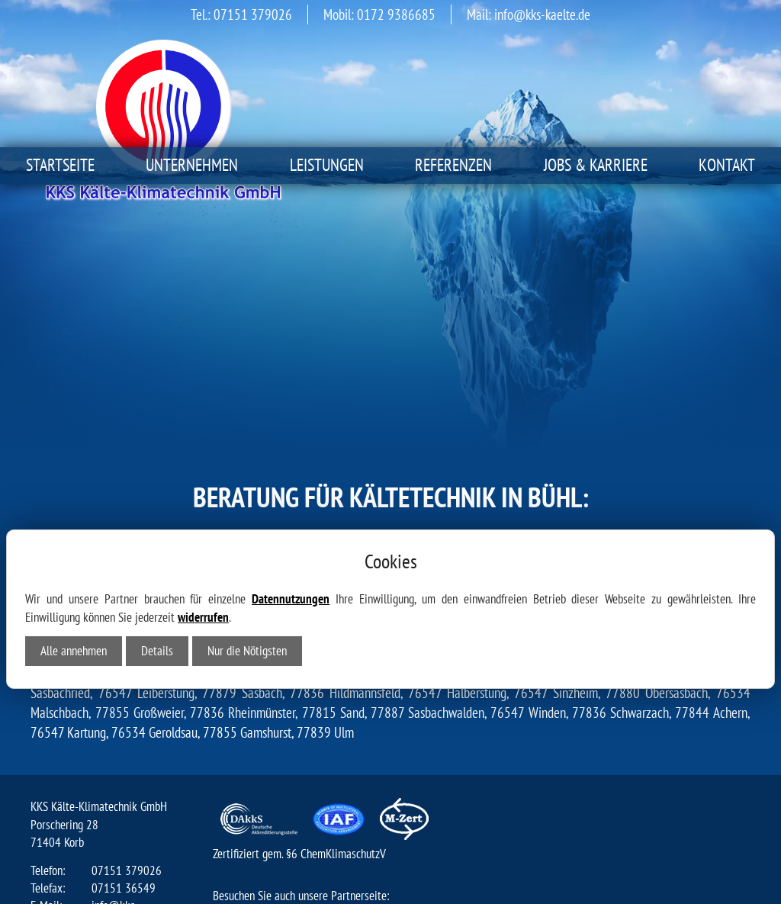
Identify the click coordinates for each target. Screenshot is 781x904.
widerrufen (203, 460)
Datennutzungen (290, 441)
